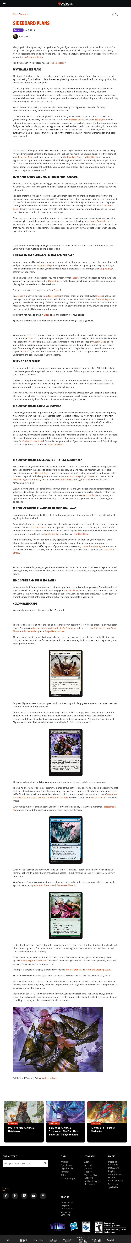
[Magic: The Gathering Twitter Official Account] (15, 1196)
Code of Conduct (23, 1240)
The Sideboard (57, 62)
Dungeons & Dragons (67, 1204)
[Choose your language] (117, 1240)
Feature (24, 14)
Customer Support (53, 1240)
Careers (88, 1168)
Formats (65, 1171)
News (15, 14)
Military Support (68, 1178)
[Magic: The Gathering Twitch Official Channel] (24, 1196)
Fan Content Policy (68, 1240)
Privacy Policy (38, 1240)
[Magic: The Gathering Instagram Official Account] (43, 1196)
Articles (64, 1161)
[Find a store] (45, 1163)
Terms (8, 1240)
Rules (63, 1175)
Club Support (67, 1165)
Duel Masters (67, 1208)
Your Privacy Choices (97, 1240)
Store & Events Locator (115, 1176)
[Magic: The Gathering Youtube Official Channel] (33, 1196)
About (87, 1161)
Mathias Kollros (49, 1078)
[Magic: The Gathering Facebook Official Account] (6, 1196)
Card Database (115, 1180)
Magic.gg (112, 1171)
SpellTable (113, 1187)
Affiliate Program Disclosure (92, 1182)
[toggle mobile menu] (4, 3)
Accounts (88, 1165)
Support (88, 1171)
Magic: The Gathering (113, 1163)
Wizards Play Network (90, 1176)
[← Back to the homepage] (65, 3)
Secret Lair (113, 1184)
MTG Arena (113, 1168)
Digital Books (67, 1168)
